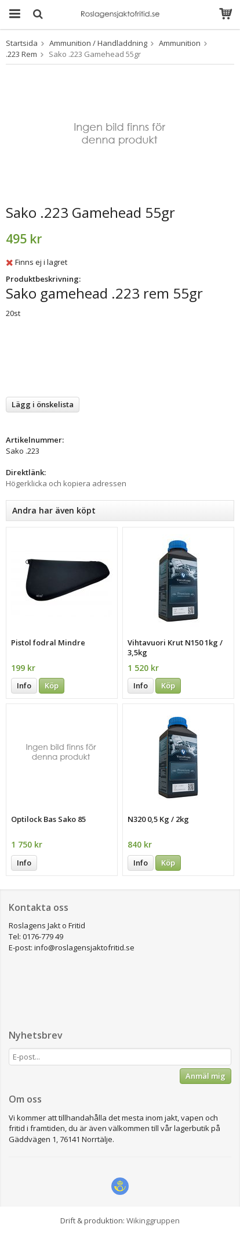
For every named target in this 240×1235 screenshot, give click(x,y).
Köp (52, 685)
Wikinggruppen (153, 1220)
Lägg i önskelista (43, 404)
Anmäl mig (206, 1076)
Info (24, 685)
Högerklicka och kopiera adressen (66, 483)
